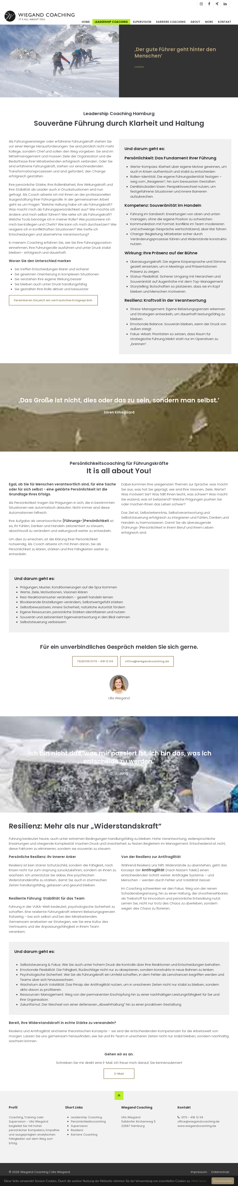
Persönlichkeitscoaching (88, 1121)
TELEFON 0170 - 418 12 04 (95, 661)
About (195, 22)
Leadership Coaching (111, 22)
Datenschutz (220, 1172)
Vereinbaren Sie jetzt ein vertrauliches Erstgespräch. (53, 300)
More (209, 22)
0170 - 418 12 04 (192, 1117)
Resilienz (77, 1130)
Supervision (142, 22)
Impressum (199, 1172)
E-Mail (119, 1074)
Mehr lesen (198, 1181)
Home (86, 22)
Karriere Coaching (171, 22)
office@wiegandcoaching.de (147, 661)
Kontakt (224, 22)
